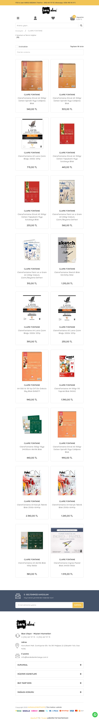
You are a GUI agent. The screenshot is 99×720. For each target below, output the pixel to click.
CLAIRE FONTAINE (35, 31)
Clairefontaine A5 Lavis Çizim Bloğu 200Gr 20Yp (67, 331)
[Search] (49, 25)
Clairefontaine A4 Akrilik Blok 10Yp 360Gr (32, 564)
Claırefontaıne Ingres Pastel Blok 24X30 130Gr (67, 564)
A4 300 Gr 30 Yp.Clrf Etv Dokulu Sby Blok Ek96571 (32, 389)
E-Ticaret (43, 718)
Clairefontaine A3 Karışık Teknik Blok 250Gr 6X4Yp (32, 506)
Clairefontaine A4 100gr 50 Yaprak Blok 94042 (67, 389)
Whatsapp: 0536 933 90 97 (65, 3)
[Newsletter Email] (49, 605)
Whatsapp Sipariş (95, 714)
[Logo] (49, 10)
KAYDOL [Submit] (77, 605)
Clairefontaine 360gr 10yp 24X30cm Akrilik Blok (32, 448)
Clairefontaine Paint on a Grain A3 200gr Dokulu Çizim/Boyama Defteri (67, 217)
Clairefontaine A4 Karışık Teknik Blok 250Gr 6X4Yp (67, 506)
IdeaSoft (34, 718)
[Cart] (77, 18)
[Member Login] (36, 18)
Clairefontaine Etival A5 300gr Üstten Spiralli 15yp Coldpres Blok (67, 100)
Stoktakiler (23, 47)
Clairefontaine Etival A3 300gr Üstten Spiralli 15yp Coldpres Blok (67, 449)
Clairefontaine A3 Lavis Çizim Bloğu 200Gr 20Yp (32, 157)
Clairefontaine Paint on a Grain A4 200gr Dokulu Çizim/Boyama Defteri (32, 275)
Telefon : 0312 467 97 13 (45, 3)
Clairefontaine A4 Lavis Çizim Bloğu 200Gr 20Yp (32, 331)
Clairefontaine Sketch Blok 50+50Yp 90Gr (67, 273)
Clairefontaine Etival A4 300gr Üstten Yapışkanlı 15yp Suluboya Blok (67, 159)
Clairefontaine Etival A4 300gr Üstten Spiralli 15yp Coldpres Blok (32, 100)
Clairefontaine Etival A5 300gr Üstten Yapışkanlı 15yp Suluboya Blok (32, 217)
